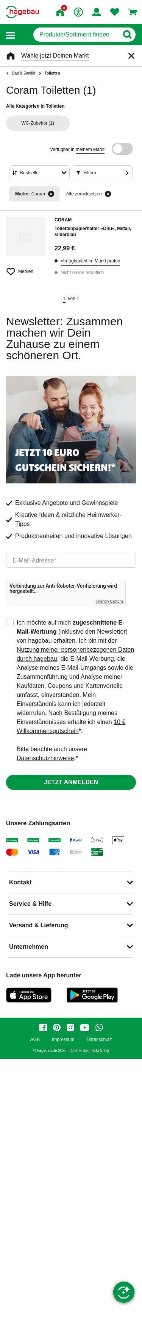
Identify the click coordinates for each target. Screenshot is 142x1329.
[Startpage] (22, 12)
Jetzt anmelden (71, 782)
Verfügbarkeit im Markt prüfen (90, 261)
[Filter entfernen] (51, 194)
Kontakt (20, 882)
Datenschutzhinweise (45, 758)
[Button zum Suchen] (127, 34)
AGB (35, 1039)
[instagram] (70, 1027)
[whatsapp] (99, 1027)
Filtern (90, 172)
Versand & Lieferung (38, 925)
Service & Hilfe (30, 904)
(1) (37, 123)
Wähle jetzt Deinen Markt (55, 55)
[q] (76, 34)
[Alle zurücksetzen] (108, 194)
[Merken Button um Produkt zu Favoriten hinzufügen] (25, 268)
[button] (10, 35)
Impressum (63, 1039)
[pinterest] (57, 1027)
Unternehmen (28, 946)
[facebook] (43, 1027)
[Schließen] (131, 55)
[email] (71, 560)
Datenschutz (99, 1039)
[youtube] (84, 1027)
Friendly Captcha (109, 601)
